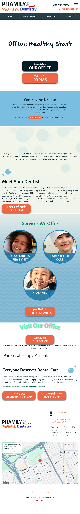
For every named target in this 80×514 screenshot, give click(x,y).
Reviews (69, 16)
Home (10, 16)
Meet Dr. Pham (29, 16)
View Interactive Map (9, 451)
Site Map (45, 492)
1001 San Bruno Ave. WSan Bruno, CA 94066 (60, 420)
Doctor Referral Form (68, 8)
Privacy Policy (36, 492)
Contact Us (50, 16)
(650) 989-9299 (35, 117)
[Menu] (76, 5)
